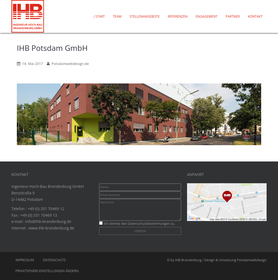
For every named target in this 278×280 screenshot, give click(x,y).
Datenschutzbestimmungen (149, 223)
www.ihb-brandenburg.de (51, 228)
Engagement (207, 16)
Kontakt (255, 16)
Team (117, 16)
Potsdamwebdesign (252, 260)
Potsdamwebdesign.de (70, 63)
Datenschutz (54, 260)
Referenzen (178, 16)
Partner (233, 16)
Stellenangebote (145, 16)
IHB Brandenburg (188, 260)
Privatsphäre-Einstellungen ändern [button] (47, 271)
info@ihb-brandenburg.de (48, 221)
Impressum (24, 260)
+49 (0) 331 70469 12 (46, 208)
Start (99, 16)
